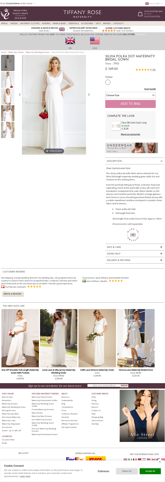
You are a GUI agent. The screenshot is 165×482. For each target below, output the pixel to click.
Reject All (126, 471)
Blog (63, 403)
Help (93, 414)
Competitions (67, 407)
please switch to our (115, 34)
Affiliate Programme (70, 424)
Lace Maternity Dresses (42, 419)
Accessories (87, 23)
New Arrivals (7, 397)
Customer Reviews (70, 414)
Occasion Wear (8, 439)
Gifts (98, 23)
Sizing (93, 400)
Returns (94, 407)
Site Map (95, 424)
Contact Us (96, 410)
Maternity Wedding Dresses (37, 52)
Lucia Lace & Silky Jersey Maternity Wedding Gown (58, 371)
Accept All (150, 471)
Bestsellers (6, 400)
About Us (65, 397)
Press (64, 410)
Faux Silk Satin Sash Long (134, 122)
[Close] (141, 34)
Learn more (25, 476)
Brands (107, 23)
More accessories (130, 134)
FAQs (93, 397)
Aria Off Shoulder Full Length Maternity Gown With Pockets (20, 371)
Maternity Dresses (9, 403)
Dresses (14, 23)
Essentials (74, 23)
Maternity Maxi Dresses (42, 416)
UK (70, 48)
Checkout (118, 23)
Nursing (46, 23)
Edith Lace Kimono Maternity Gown (97, 369)
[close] (159, 461)
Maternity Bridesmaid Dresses (45, 434)
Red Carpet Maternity (11, 417)
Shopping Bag (97, 417)
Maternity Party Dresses (42, 397)
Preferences (103, 471)
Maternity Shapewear (11, 424)
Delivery (95, 403)
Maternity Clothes (29, 23)
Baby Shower (37, 413)
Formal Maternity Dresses (43, 409)
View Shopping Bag (152, 16)
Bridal (4, 23)
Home (3, 52)
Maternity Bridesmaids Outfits (44, 400)
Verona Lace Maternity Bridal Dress (136, 369)
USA (95, 48)
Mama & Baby (59, 23)
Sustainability (67, 400)
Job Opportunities (69, 427)
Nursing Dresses (9, 410)
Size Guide (150, 88)
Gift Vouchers (97, 420)
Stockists (65, 417)
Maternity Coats (8, 420)
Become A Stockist (69, 420)
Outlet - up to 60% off (11, 430)
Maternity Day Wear (10, 414)
